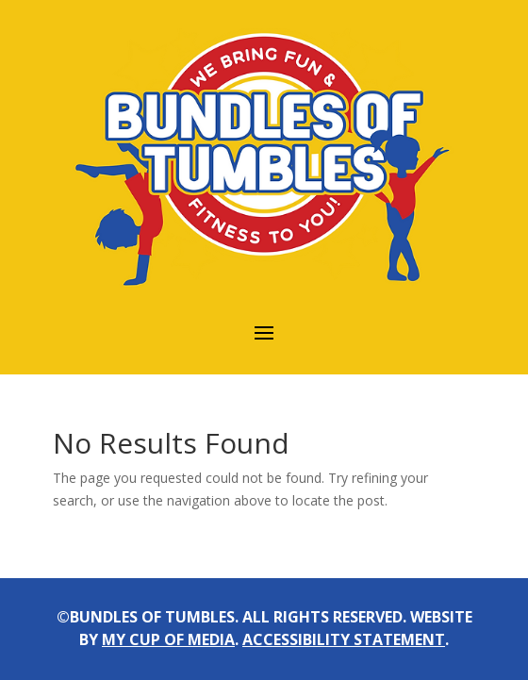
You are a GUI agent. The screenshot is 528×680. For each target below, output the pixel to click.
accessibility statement (343, 639)
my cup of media (168, 639)
